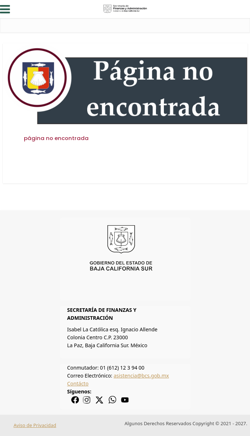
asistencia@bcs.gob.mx (141, 375)
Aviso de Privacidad (35, 425)
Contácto (78, 383)
